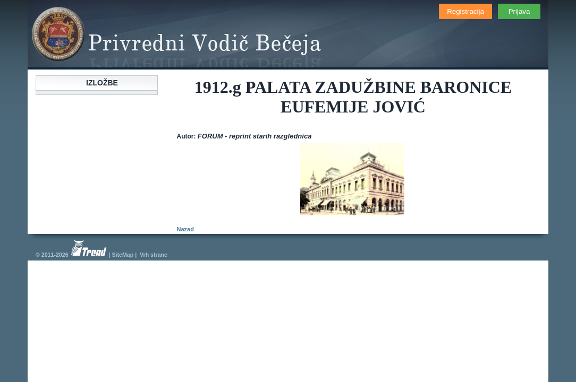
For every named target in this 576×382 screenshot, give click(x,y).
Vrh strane (153, 254)
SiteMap (122, 254)
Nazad (185, 229)
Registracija (465, 11)
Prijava (519, 11)
